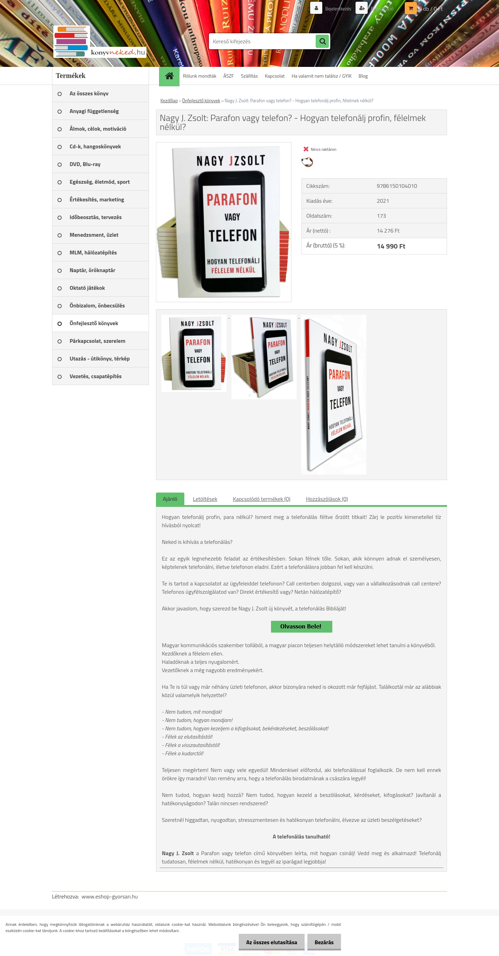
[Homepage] (172, 76)
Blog (363, 75)
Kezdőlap (169, 100)
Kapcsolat (275, 75)
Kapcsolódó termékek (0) (261, 499)
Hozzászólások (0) (327, 499)
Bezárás (322, 942)
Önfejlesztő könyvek (201, 100)
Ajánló (170, 499)
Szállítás (249, 75)
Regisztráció (381, 8)
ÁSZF (229, 75)
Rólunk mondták (200, 75)
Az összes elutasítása (267, 942)
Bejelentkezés (334, 8)
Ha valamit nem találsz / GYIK (322, 75)
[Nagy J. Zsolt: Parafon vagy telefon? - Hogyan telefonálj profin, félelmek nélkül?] (223, 145)
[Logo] (99, 41)
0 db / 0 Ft (431, 9)
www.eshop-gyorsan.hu (110, 896)
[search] (322, 41)
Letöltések (205, 499)
